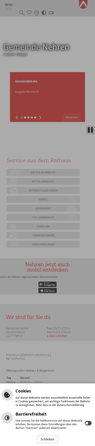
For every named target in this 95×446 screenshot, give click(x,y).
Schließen (47, 439)
